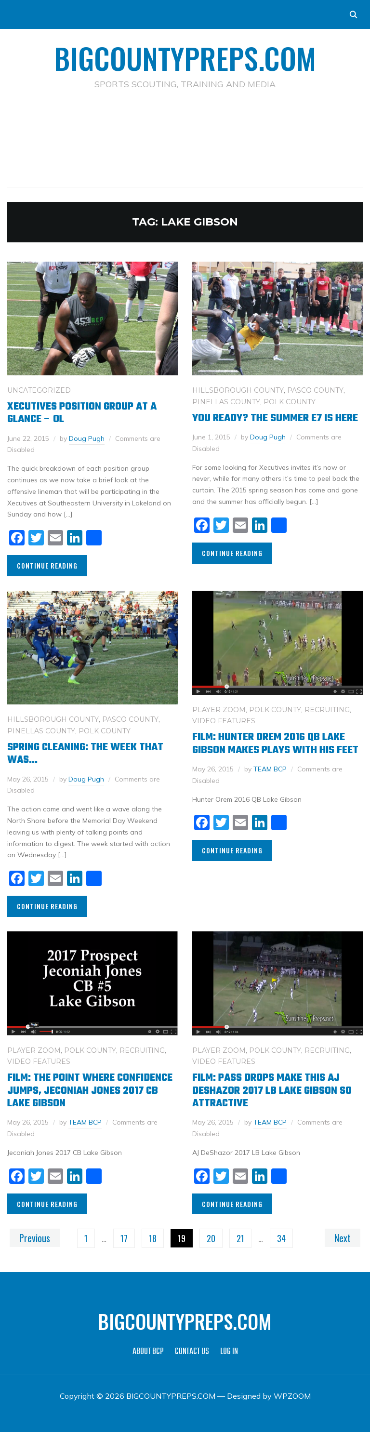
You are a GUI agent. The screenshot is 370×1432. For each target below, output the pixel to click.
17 (124, 1238)
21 (240, 1238)
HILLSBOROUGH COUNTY (238, 390)
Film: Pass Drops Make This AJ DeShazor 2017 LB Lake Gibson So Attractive (272, 1091)
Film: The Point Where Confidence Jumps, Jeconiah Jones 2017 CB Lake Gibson (89, 1091)
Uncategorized (39, 390)
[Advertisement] (185, 123)
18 (153, 1238)
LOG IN (229, 1352)
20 (211, 1238)
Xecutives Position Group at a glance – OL (82, 412)
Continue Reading (47, 565)
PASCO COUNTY (315, 390)
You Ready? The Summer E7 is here (275, 418)
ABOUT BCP (148, 1352)
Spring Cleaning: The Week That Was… (85, 753)
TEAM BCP (270, 769)
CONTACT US (192, 1352)
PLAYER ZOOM (219, 709)
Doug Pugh (87, 438)
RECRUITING (327, 709)
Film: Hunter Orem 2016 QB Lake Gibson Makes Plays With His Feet (275, 743)
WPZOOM (292, 1396)
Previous (34, 1238)
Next (342, 1238)
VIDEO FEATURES (223, 720)
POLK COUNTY (290, 402)
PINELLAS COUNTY (226, 402)
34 (281, 1238)
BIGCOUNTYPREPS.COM (185, 57)
